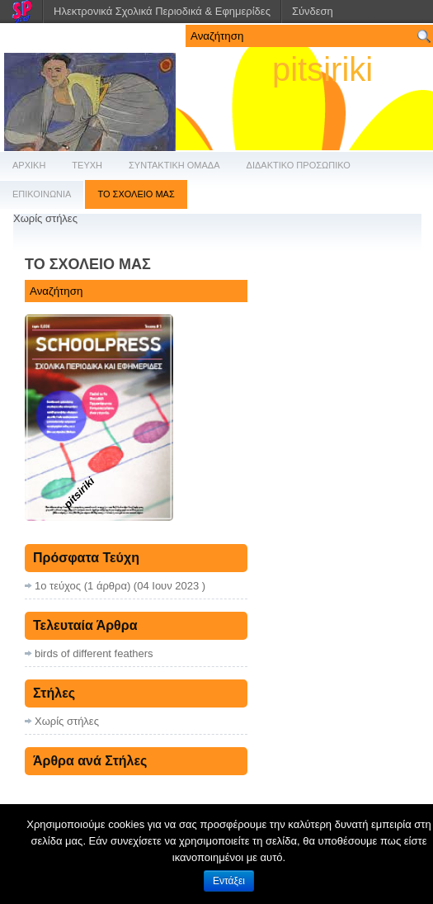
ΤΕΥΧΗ (87, 165)
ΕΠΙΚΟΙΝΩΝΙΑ (41, 194)
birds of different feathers (94, 653)
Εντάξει (229, 881)
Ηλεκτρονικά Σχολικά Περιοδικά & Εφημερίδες (162, 11)
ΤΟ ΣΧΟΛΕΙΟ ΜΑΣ (135, 194)
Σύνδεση (312, 11)
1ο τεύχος (58, 586)
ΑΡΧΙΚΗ (28, 165)
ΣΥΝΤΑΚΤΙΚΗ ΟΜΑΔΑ (174, 165)
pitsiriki (322, 69)
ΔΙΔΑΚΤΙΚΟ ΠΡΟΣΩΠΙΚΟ (299, 165)
